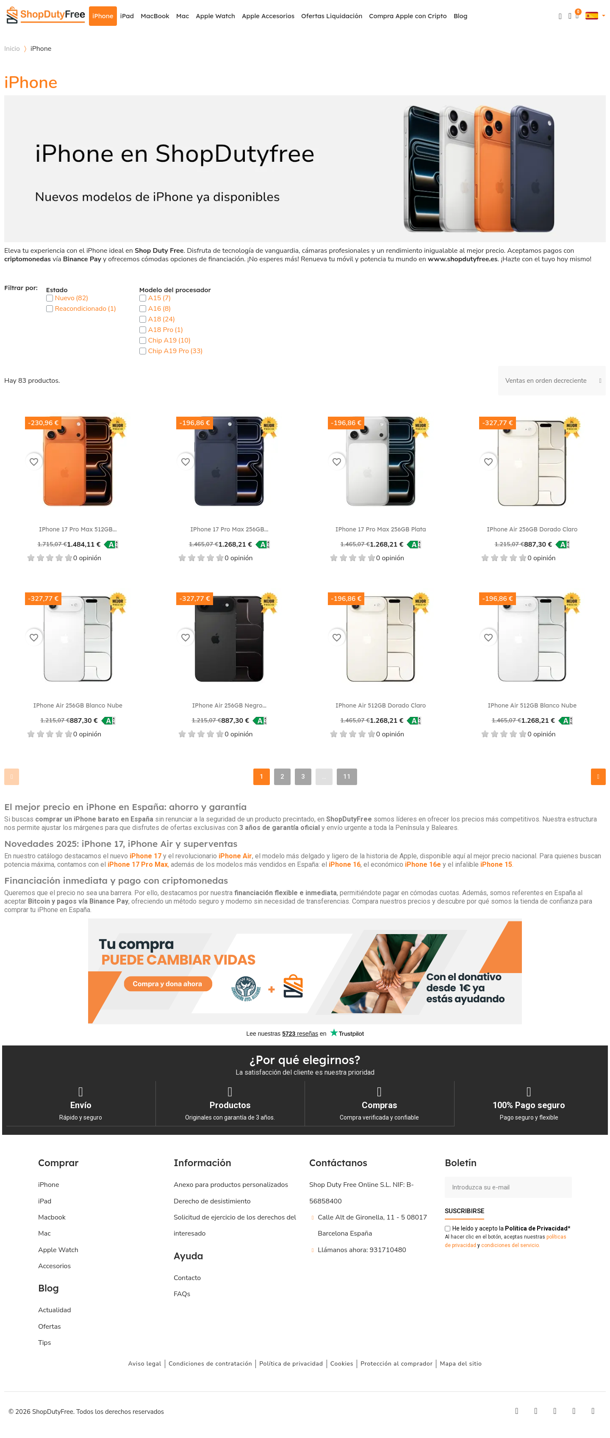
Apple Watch (215, 16)
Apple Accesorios (268, 16)
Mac (182, 16)
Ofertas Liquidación (331, 16)
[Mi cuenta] (570, 16)
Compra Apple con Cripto (407, 16)
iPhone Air (235, 856)
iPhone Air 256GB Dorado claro (532, 529)
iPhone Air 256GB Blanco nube (78, 705)
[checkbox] (49, 298)
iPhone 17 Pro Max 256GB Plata (381, 529)
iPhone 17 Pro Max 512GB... (77, 529)
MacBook (155, 16)
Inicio (12, 48)
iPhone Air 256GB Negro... (229, 705)
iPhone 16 (344, 864)
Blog (461, 16)
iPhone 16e (423, 864)
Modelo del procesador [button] (175, 290)
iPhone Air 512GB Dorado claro (381, 705)
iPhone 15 (496, 864)
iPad (127, 16)
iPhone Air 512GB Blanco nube (532, 705)
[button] (560, 16)
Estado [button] (57, 290)
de (536, 1228)
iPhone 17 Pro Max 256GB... (229, 529)
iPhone (103, 16)
